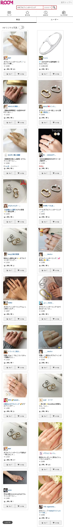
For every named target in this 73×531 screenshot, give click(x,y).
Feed (9, 13)
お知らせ (46, 13)
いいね (22, 74)
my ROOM (64, 13)
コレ (10, 74)
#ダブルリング (14, 404)
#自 (43, 513)
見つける (27, 13)
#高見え (6, 404)
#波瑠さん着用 (10, 210)
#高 (47, 260)
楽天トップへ (66, 2)
